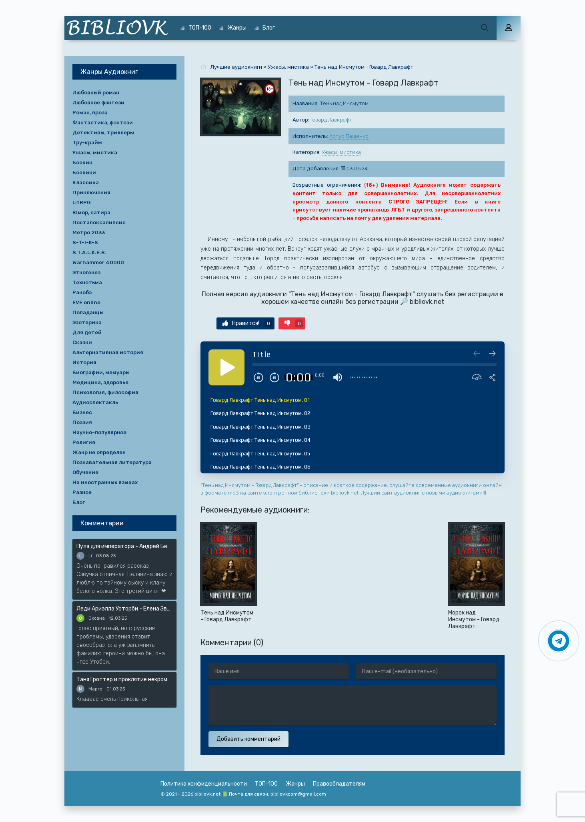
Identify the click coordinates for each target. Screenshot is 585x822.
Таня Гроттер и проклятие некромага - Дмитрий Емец (124, 679)
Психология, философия (105, 392)
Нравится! (247, 323)
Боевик (82, 163)
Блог (268, 27)
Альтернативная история (107, 352)
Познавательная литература (112, 462)
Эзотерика (87, 322)
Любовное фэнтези (98, 103)
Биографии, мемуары (101, 372)
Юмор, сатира (91, 212)
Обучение (85, 472)
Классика (85, 183)
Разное (82, 492)
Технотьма (87, 282)
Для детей (87, 332)
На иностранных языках (105, 482)
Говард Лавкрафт (331, 120)
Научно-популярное (99, 432)
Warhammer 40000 (98, 262)
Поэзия (82, 422)
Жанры (236, 27)
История (84, 362)
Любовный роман (95, 93)
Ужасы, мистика (341, 152)
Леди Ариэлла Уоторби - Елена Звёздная (124, 608)
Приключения (91, 193)
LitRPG (81, 203)
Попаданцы (88, 312)
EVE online (86, 302)
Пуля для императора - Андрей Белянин (124, 546)
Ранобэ (82, 292)
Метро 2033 (88, 232)
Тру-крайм (87, 143)
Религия (83, 442)
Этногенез (86, 272)
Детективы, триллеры (103, 133)
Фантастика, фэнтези (102, 123)
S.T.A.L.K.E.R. (89, 252)
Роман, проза (90, 113)
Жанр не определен (99, 452)
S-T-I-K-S (85, 242)
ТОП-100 (199, 27)
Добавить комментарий (248, 739)
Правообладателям (339, 783)
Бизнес (82, 412)
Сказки (82, 342)
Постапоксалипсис (99, 222)
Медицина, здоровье (100, 382)
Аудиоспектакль (95, 402)
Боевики (84, 173)
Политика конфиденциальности (203, 783)
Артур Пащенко (349, 136)
